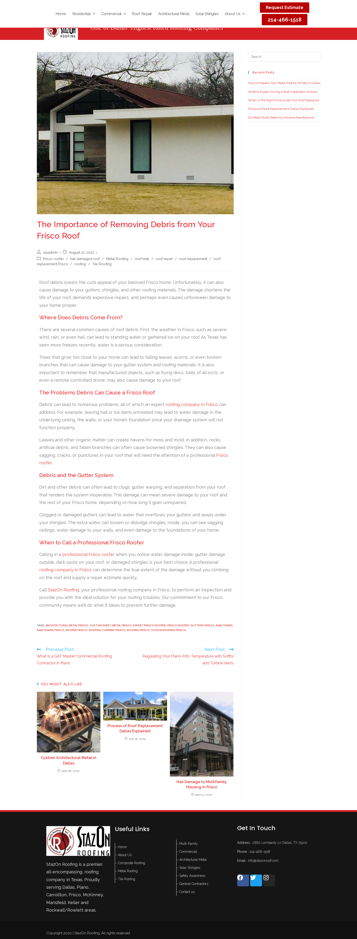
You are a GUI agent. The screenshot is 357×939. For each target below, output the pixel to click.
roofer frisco (76, 630)
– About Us (123, 855)
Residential (83, 14)
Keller (74, 902)
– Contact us (185, 892)
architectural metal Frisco (67, 625)
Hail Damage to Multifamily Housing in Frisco (201, 784)
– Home (121, 847)
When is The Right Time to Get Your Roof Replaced (283, 100)
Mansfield (56, 902)
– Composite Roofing (130, 863)
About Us (235, 14)
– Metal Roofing (126, 871)
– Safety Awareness (190, 876)
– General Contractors (192, 884)
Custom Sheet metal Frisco (111, 625)
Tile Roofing (102, 264)
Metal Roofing (117, 259)
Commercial (113, 14)
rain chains (224, 625)
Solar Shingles (207, 14)
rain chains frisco (50, 630)
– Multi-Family (187, 843)
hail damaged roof (85, 259)
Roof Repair (142, 14)
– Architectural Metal (191, 860)
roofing (80, 264)
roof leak (142, 259)
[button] (83, 14)
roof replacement (193, 259)
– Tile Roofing (125, 879)
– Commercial (186, 852)
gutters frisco (202, 625)
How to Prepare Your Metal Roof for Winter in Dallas (284, 83)
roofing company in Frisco (191, 404)
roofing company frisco (107, 630)
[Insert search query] (284, 56)
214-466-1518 (259, 852)
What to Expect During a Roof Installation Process (282, 92)
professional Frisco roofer (88, 554)
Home (61, 14)
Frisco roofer (53, 259)
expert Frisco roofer (149, 625)
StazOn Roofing (63, 589)
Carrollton (56, 894)
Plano (82, 887)
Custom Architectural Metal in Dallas (68, 760)
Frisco (75, 894)
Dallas (68, 887)
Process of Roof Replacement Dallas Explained (135, 728)
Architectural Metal (173, 14)
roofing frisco (138, 630)
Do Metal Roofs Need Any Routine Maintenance (281, 117)
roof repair (164, 259)
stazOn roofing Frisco (168, 630)
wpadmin (50, 252)
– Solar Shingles (188, 868)
